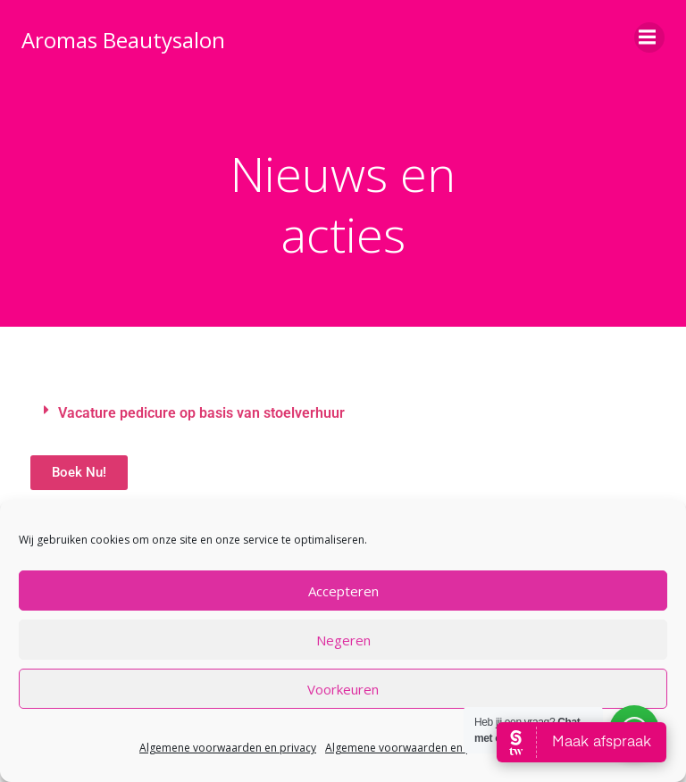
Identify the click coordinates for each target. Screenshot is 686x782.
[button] (343, 413)
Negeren (343, 640)
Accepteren (343, 591)
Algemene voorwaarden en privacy (227, 747)
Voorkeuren (343, 689)
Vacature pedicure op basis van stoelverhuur (201, 412)
